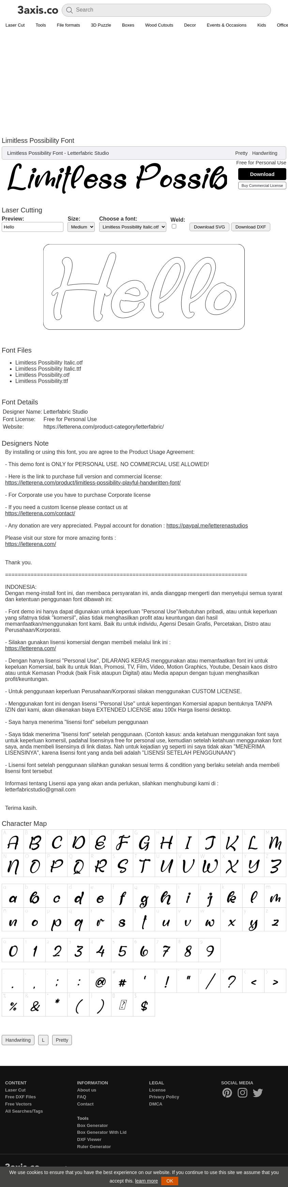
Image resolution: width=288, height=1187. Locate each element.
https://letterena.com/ (30, 544)
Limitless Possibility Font (35, 153)
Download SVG (209, 226)
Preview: (13, 219)
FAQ (81, 1096)
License (157, 1090)
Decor (190, 25)
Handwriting (264, 153)
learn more (146, 1181)
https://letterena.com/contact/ (40, 513)
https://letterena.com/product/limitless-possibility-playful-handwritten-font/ (93, 483)
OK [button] (169, 1181)
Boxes (128, 25)
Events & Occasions (226, 25)
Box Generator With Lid (101, 1132)
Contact (85, 1104)
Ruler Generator (94, 1146)
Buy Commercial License (262, 185)
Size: (73, 219)
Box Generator (92, 1125)
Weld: (177, 220)
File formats (68, 25)
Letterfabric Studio (88, 153)
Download (262, 174)
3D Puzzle (101, 25)
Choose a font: (118, 219)
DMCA (156, 1104)
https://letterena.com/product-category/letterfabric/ (104, 427)
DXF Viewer (89, 1139)
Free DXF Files (20, 1096)
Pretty (241, 153)
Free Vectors (18, 1104)
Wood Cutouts (159, 25)
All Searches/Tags (24, 1111)
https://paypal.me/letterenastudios (207, 526)
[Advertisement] (144, 82)
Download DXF (251, 226)
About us (86, 1090)
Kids (261, 25)
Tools (40, 25)
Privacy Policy (164, 1096)
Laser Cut (15, 25)
